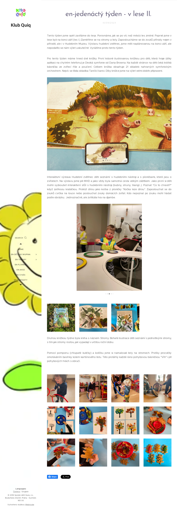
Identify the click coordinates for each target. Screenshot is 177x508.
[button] (21, 238)
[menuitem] (21, 249)
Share (52, 477)
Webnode (29, 504)
